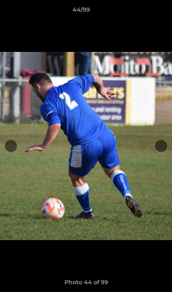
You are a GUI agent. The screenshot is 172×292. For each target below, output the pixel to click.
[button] (143, 11)
